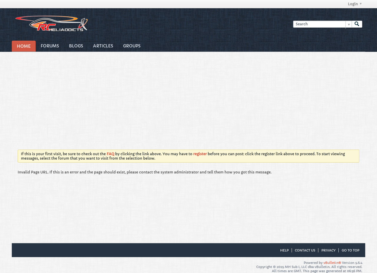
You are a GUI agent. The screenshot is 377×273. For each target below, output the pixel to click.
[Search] (322, 24)
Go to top (350, 250)
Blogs (76, 46)
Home (24, 46)
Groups (131, 46)
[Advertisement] (188, 96)
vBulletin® (332, 263)
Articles (103, 46)
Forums (50, 46)
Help (284, 250)
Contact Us (305, 250)
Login (355, 4)
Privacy (328, 250)
